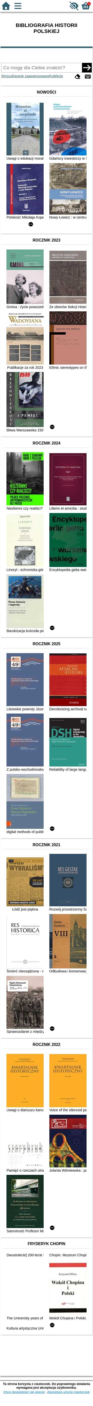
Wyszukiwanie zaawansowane (25, 76)
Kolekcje (56, 76)
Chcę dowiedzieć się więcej (23, 1392)
